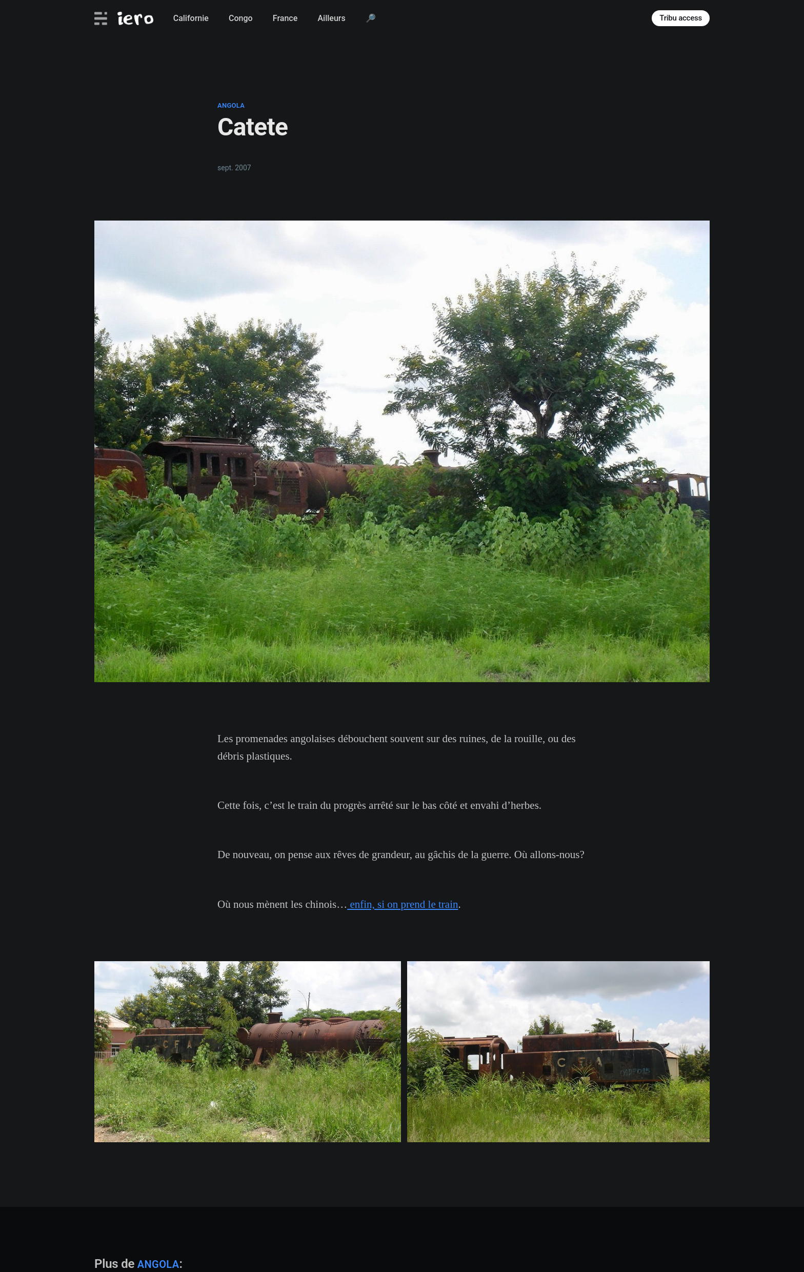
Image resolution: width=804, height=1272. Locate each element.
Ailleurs (331, 18)
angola (231, 105)
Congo (241, 18)
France (285, 18)
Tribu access (680, 18)
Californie (191, 18)
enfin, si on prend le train (402, 904)
